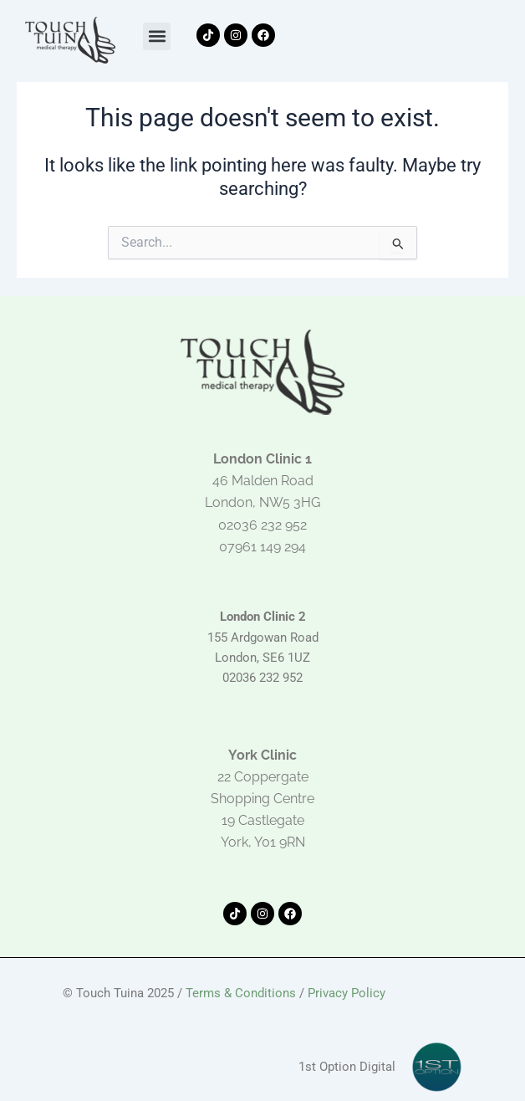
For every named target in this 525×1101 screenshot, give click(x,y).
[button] (157, 36)
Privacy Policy (346, 993)
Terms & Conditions (241, 993)
